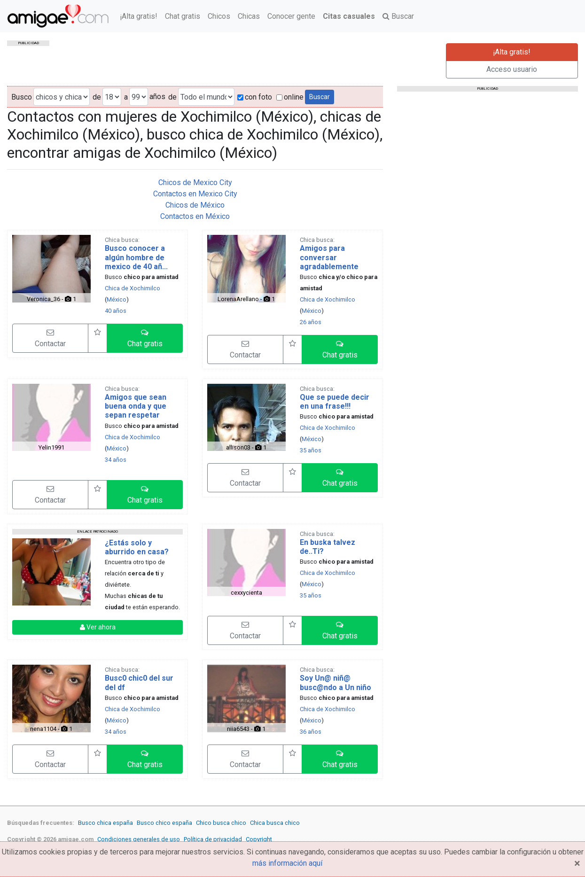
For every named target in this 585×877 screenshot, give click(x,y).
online (290, 97)
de (97, 97)
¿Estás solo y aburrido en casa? (137, 547)
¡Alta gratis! (138, 16)
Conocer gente (291, 16)
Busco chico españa (164, 822)
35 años (310, 450)
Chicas (249, 16)
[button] (145, 338)
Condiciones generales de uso (138, 839)
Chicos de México (195, 205)
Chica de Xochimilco (132, 288)
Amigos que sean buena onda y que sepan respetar (135, 406)
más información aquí (287, 863)
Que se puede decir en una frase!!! (334, 402)
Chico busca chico (221, 822)
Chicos (219, 16)
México (116, 299)
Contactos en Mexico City (195, 193)
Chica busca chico (275, 822)
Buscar (398, 16)
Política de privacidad (213, 839)
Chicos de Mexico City (195, 182)
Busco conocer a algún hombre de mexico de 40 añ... (136, 257)
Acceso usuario (511, 69)
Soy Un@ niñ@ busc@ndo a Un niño (335, 682)
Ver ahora (98, 627)
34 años (115, 459)
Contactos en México (195, 216)
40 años (115, 310)
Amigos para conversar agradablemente (329, 257)
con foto (254, 97)
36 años (310, 731)
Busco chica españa (105, 822)
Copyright (259, 839)
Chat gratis (182, 16)
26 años (310, 322)
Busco (21, 97)
